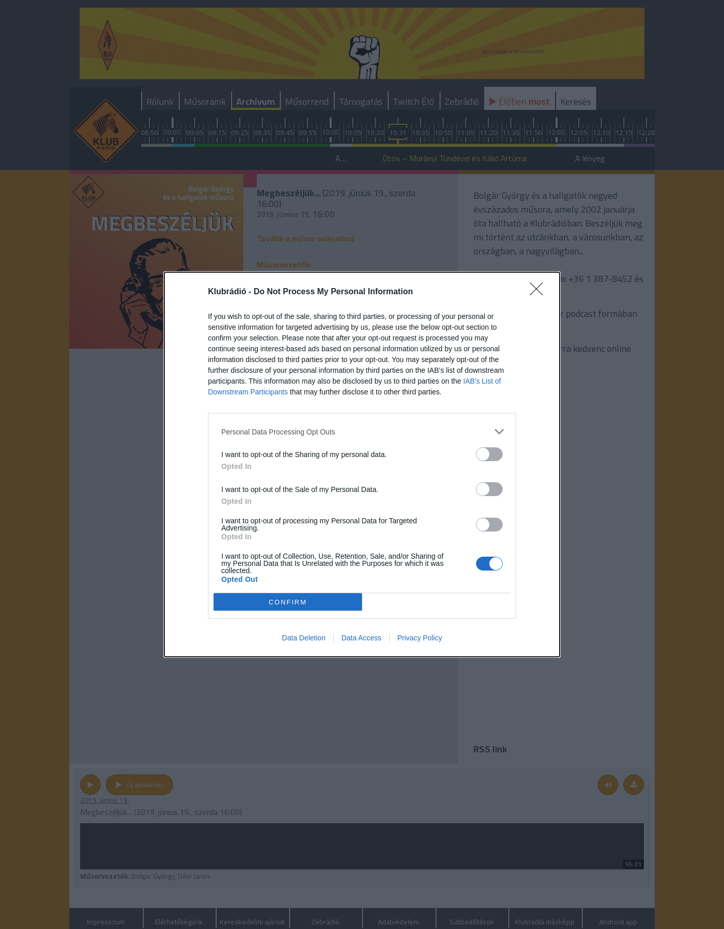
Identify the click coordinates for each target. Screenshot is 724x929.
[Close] (539, 292)
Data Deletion (304, 638)
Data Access (361, 638)
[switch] (489, 454)
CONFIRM (288, 601)
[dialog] (362, 464)
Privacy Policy (419, 638)
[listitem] (362, 431)
